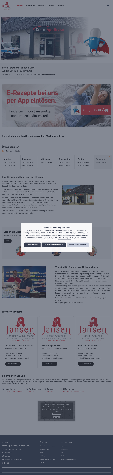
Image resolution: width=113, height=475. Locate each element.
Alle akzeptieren (32, 245)
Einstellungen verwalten (77, 245)
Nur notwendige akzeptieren (53, 245)
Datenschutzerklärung (64, 239)
